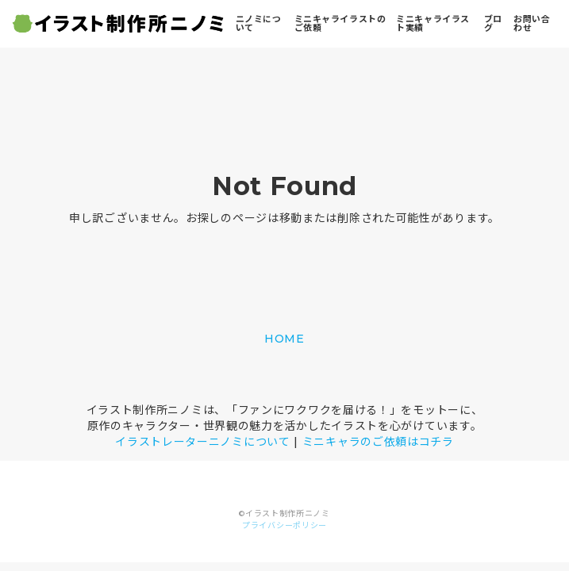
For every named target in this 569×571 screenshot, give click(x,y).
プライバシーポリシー (284, 525)
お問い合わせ (531, 23)
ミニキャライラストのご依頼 (340, 23)
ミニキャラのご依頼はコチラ (378, 442)
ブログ (493, 23)
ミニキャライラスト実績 (432, 23)
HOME (284, 338)
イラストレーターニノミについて (202, 442)
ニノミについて (259, 23)
